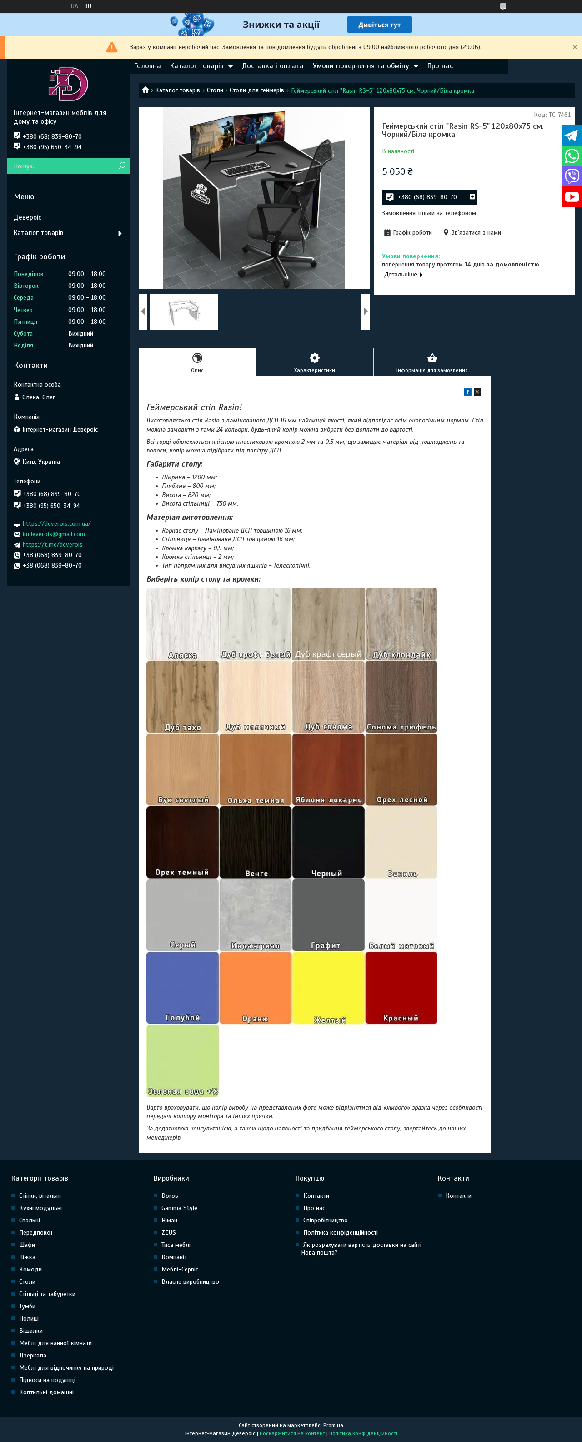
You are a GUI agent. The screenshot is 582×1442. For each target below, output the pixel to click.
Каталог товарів (197, 65)
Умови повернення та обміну (361, 65)
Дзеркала (32, 1355)
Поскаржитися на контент (292, 1433)
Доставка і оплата (273, 65)
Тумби (27, 1306)
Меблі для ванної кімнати (55, 1343)
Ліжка (27, 1257)
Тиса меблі (176, 1245)
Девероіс (27, 217)
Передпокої (36, 1232)
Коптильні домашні (46, 1392)
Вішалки (31, 1331)
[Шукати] (122, 166)
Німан (169, 1220)
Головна (147, 65)
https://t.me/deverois (53, 544)
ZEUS (168, 1232)
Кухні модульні (40, 1208)
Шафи (27, 1245)
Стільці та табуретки (47, 1294)
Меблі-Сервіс (179, 1269)
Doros (169, 1196)
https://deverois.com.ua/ (57, 524)
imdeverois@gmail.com (54, 534)
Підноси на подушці (47, 1380)
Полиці (29, 1318)
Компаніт (174, 1257)
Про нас (440, 65)
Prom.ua (333, 1425)
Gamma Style (179, 1208)
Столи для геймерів (257, 90)
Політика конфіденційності (340, 1232)
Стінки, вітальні (40, 1196)
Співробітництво (325, 1220)
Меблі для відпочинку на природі (66, 1368)
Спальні (29, 1220)
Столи (215, 90)
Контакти (316, 1196)
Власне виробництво (190, 1282)
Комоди (30, 1269)
